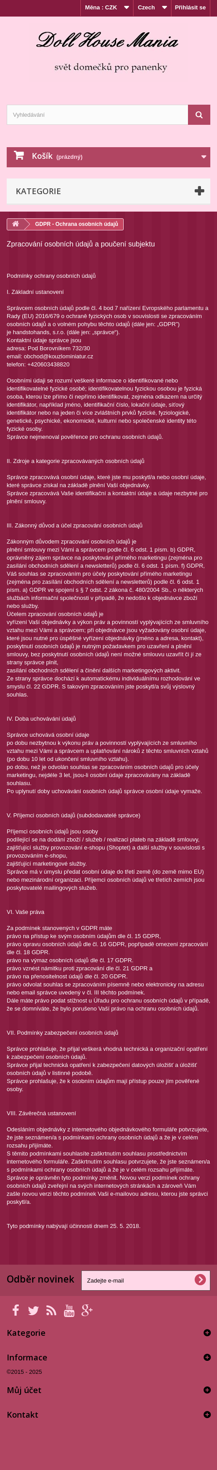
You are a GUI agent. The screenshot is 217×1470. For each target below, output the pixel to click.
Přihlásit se (190, 7)
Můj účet (24, 1390)
